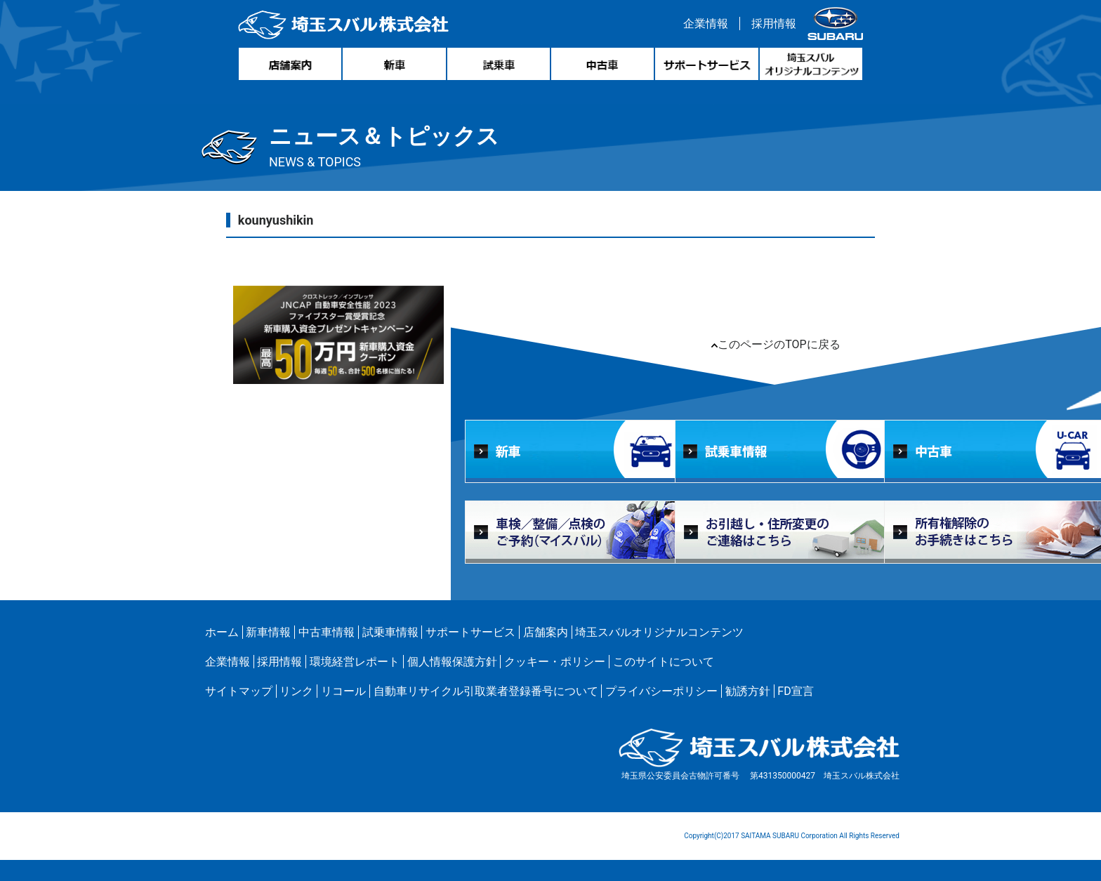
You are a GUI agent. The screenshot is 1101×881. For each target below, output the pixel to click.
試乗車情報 (390, 632)
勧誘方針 (747, 691)
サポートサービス (470, 632)
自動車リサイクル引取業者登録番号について (486, 691)
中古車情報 (326, 632)
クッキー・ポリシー (554, 661)
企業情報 (705, 23)
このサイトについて (663, 661)
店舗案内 (545, 632)
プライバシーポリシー (661, 691)
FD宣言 (795, 691)
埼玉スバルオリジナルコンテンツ (659, 632)
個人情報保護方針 (452, 661)
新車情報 (268, 632)
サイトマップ (238, 691)
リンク (296, 691)
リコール (343, 691)
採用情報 (773, 23)
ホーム (222, 632)
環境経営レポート (355, 661)
